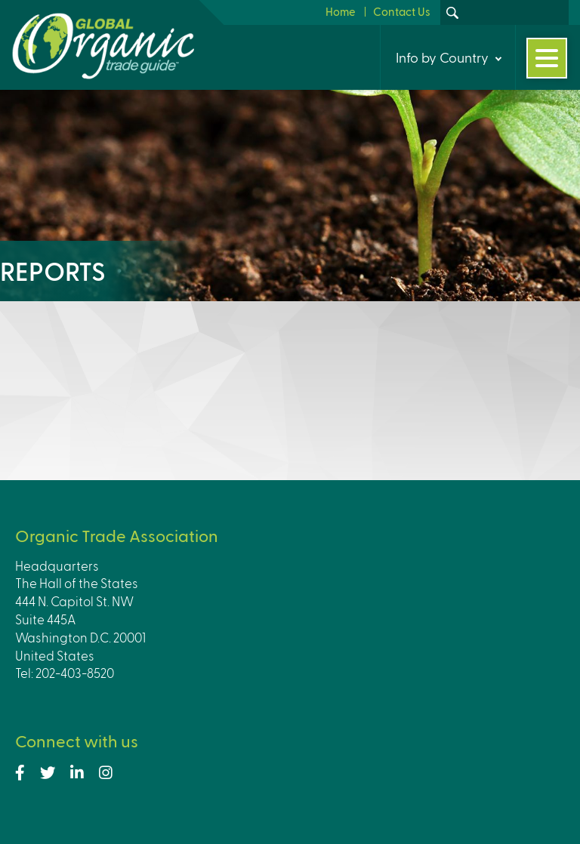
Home (340, 11)
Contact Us (401, 11)
